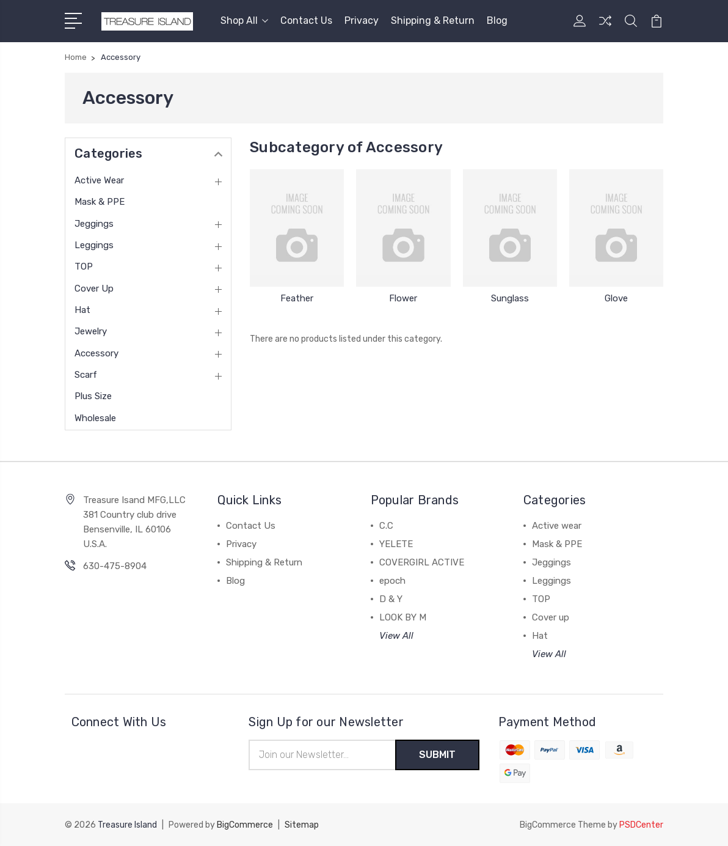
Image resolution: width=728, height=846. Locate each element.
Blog (497, 20)
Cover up (94, 288)
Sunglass (510, 298)
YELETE (396, 544)
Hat (82, 309)
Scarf (86, 374)
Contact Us (306, 20)
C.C (386, 525)
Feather (296, 298)
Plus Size (93, 396)
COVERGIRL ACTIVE (421, 562)
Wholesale (95, 418)
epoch (392, 580)
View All (396, 635)
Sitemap (302, 825)
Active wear (99, 180)
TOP (84, 266)
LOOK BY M (402, 617)
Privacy (361, 20)
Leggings (94, 245)
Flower (403, 298)
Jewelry (91, 331)
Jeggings (94, 223)
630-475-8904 (115, 566)
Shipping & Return (433, 20)
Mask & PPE (100, 201)
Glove (616, 298)
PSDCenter (641, 825)
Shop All (244, 20)
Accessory (96, 353)
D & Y (390, 599)
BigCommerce (245, 825)
